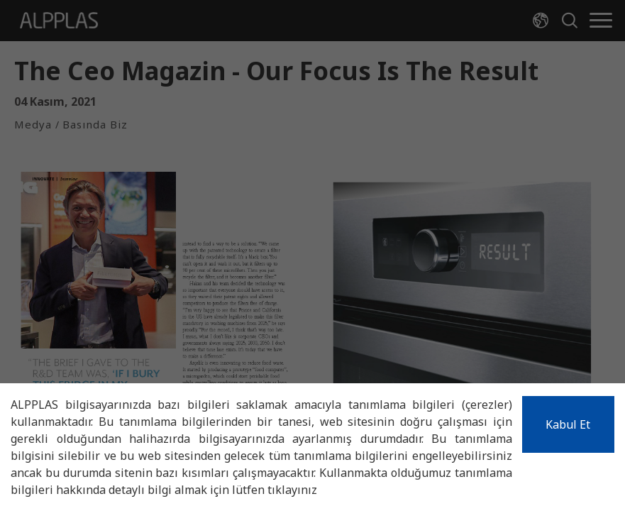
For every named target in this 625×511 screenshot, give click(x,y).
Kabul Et (568, 424)
